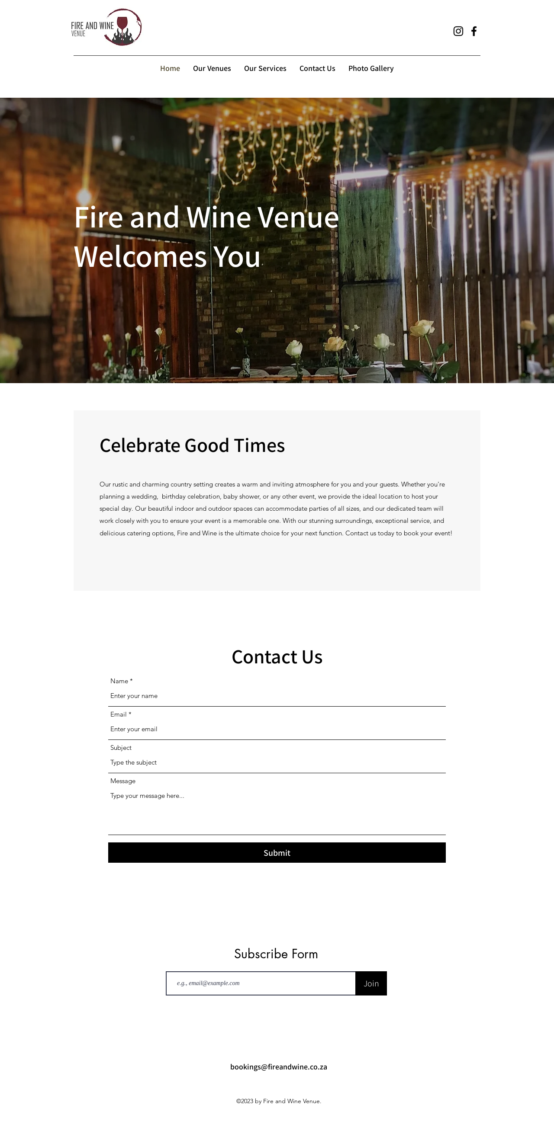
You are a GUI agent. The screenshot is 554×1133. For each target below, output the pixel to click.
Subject (121, 747)
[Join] (371, 983)
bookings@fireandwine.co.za (278, 1067)
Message (122, 781)
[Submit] (277, 852)
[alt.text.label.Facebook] (473, 31)
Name (119, 681)
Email (118, 714)
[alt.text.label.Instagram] (458, 31)
